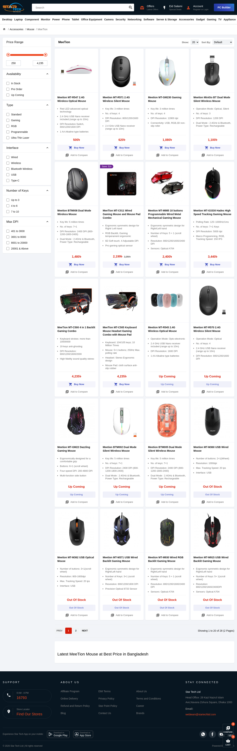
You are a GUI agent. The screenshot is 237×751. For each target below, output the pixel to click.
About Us (141, 691)
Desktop (7, 19)
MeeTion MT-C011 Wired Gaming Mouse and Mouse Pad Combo (121, 214)
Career (140, 705)
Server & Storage (166, 19)
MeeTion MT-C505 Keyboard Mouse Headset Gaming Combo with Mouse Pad (120, 331)
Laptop (18, 19)
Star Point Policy (107, 705)
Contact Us (104, 713)
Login (205, 9)
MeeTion (64, 42)
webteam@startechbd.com (200, 714)
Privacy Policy (106, 698)
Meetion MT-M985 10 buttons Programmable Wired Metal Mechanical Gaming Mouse (165, 214)
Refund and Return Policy (75, 705)
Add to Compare (76, 154)
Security (120, 19)
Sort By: (206, 42)
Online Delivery (69, 698)
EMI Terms (104, 691)
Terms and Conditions (148, 698)
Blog (63, 713)
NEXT (85, 630)
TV (220, 19)
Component (32, 19)
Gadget (200, 19)
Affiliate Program (70, 691)
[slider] (8, 55)
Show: (185, 42)
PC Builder (224, 7)
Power (56, 19)
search (130, 7)
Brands (140, 713)
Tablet (75, 19)
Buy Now (76, 147)
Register (197, 9)
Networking (135, 19)
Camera (108, 19)
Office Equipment (91, 19)
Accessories (186, 19)
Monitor (45, 19)
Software (149, 19)
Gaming (211, 19)
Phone (66, 19)
